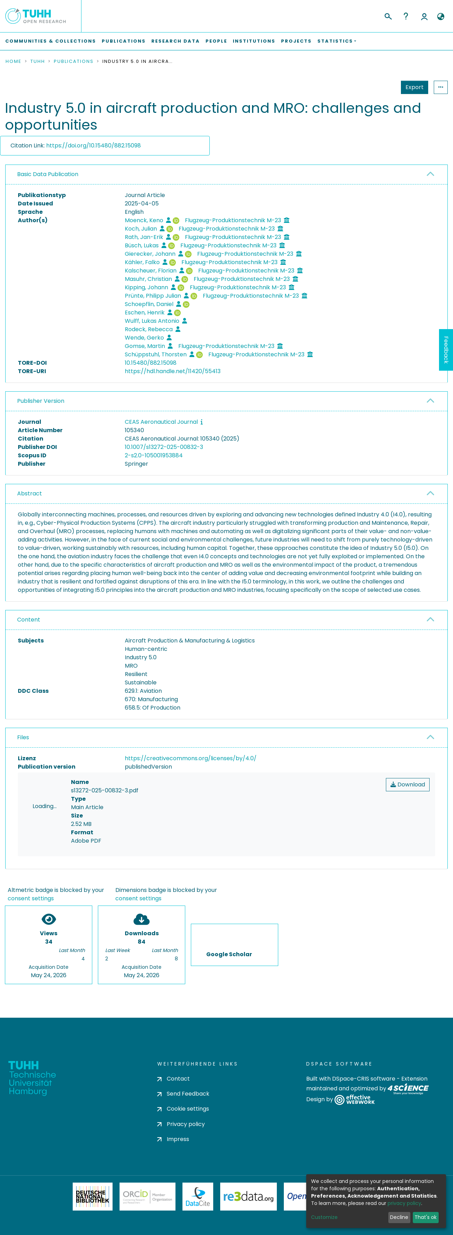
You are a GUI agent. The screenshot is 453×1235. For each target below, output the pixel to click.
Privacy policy (181, 1124)
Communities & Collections (50, 41)
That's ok (426, 1217)
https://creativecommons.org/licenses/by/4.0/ (191, 758)
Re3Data (248, 1196)
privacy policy (404, 1203)
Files (23, 737)
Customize (324, 1217)
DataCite (198, 1196)
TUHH (37, 61)
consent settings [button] (31, 898)
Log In (424, 16)
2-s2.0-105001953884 (154, 455)
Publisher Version (40, 401)
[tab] (226, 174)
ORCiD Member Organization (147, 1197)
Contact (173, 1079)
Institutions (254, 41)
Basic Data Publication (47, 174)
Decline (399, 1217)
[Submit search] (387, 15)
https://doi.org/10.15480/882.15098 (93, 145)
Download (407, 784)
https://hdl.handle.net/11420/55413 (173, 371)
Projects (296, 41)
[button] (440, 17)
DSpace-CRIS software (363, 1079)
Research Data (175, 41)
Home (14, 61)
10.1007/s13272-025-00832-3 (164, 447)
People (216, 41)
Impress (173, 1139)
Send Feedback (183, 1094)
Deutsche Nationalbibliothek (92, 1196)
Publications (124, 41)
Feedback (446, 350)
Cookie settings (183, 1109)
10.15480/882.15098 (151, 363)
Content (28, 620)
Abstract (29, 493)
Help (406, 16)
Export (380, 87)
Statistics (412, 87)
